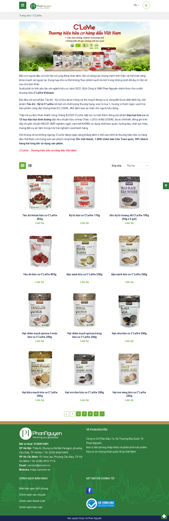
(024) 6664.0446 (58, 452)
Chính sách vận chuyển (32, 494)
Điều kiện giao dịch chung (33, 488)
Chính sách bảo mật (30, 507)
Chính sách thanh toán (32, 501)
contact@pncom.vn (38, 465)
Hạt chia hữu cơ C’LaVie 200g (129, 333)
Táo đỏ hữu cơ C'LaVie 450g (39, 274)
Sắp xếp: (117, 165)
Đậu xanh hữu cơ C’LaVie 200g (84, 274)
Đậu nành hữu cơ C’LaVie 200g (129, 274)
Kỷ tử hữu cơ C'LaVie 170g (84, 215)
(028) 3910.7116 (45, 461)
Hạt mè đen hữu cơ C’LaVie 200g (84, 392)
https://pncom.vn (40, 469)
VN (136, 5)
